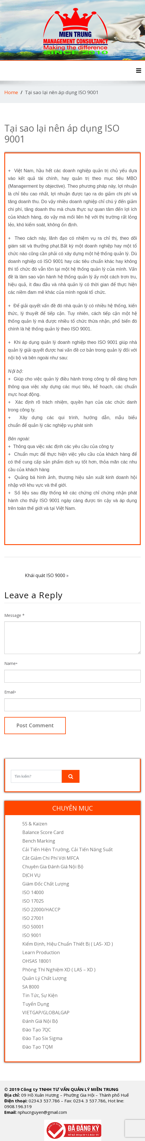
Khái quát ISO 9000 (45, 575)
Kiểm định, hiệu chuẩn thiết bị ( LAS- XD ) (67, 944)
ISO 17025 (33, 901)
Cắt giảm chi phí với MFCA (50, 858)
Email (10, 692)
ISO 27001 (33, 918)
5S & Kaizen (34, 824)
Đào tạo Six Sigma (42, 1038)
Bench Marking (38, 841)
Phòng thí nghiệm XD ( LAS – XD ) (59, 969)
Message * (14, 615)
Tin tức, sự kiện (39, 995)
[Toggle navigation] (138, 70)
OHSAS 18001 (36, 961)
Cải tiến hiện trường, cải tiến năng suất (67, 849)
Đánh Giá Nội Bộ (40, 1021)
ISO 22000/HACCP (41, 909)
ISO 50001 (33, 927)
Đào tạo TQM (37, 1047)
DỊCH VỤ (31, 875)
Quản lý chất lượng (44, 978)
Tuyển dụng (35, 1004)
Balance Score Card (42, 832)
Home (11, 92)
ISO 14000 (33, 892)
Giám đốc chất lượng (45, 884)
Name (10, 663)
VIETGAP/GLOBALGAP (45, 1012)
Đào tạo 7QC (36, 1030)
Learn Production (41, 952)
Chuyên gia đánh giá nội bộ (53, 866)
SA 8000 (30, 987)
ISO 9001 (31, 935)
